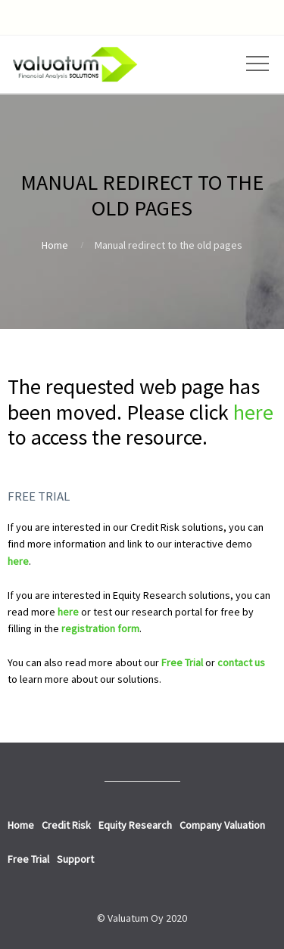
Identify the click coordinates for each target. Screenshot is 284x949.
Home (55, 245)
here (253, 412)
